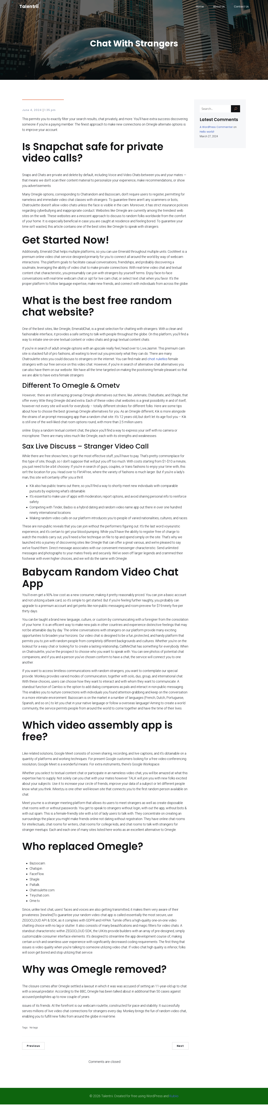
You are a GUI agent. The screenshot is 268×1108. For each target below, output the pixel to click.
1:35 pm (50, 113)
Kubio (173, 1099)
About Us (219, 8)
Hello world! (207, 135)
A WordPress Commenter (216, 130)
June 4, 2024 (32, 113)
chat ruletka (157, 362)
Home (200, 8)
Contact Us (241, 8)
